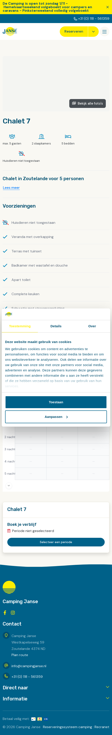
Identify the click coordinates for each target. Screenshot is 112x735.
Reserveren (73, 31)
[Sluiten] (107, 7)
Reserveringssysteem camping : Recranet (76, 727)
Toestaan (56, 402)
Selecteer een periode (56, 542)
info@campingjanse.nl (29, 666)
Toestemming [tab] (20, 326)
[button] (56, 688)
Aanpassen (56, 417)
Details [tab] (56, 326)
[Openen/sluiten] (104, 31)
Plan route (20, 655)
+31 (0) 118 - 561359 (93, 18)
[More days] (9, 485)
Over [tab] (92, 326)
